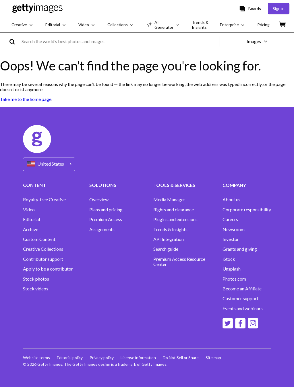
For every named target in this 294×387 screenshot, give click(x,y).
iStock (229, 259)
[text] (120, 41)
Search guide (165, 249)
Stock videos (35, 288)
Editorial (31, 219)
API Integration (168, 239)
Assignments (102, 229)
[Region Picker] (49, 164)
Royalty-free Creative (44, 199)
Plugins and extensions (175, 219)
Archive (30, 229)
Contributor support (43, 259)
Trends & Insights (170, 229)
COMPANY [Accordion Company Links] (234, 185)
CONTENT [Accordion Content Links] (34, 185)
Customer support (240, 298)
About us (231, 199)
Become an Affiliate (242, 288)
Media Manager (169, 199)
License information (138, 357)
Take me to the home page (25, 99)
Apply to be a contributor (48, 268)
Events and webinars (243, 308)
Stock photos (36, 278)
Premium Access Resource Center (179, 261)
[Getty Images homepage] (37, 8)
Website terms (36, 357)
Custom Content (39, 239)
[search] (14, 41)
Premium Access (105, 219)
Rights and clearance (173, 209)
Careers (230, 219)
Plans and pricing (106, 209)
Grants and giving (240, 249)
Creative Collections (43, 249)
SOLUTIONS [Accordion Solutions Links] (102, 185)
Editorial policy (70, 357)
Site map (213, 357)
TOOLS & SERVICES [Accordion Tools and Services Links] (174, 185)
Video (29, 209)
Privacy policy (102, 357)
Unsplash (232, 268)
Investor (231, 239)
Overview (99, 199)
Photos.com (234, 278)
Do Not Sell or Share (181, 357)
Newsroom (234, 229)
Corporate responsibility (247, 209)
